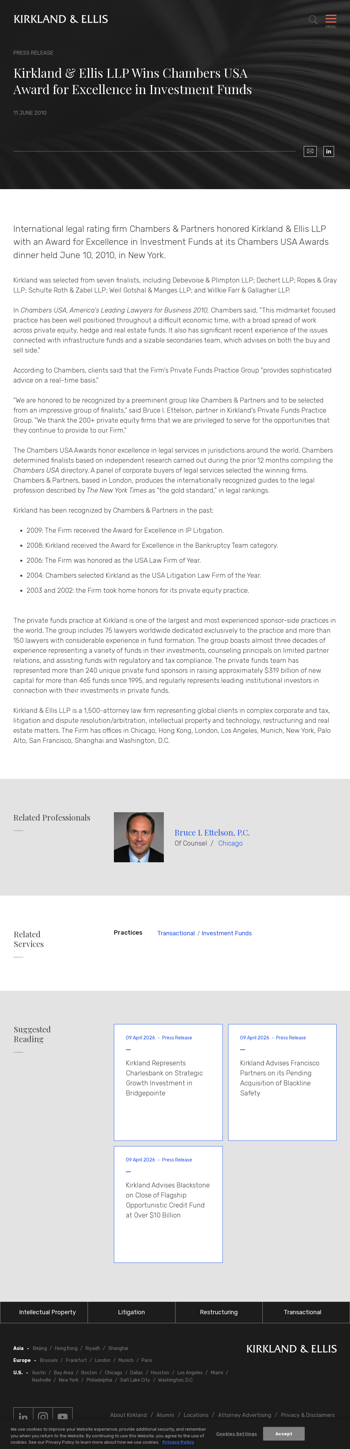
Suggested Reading (32, 1034)
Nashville (41, 1380)
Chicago (230, 843)
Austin (39, 1373)
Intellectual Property (47, 1312)
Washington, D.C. (175, 1380)
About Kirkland (128, 1415)
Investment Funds (226, 933)
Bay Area (63, 1373)
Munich (126, 1360)
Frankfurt (76, 1360)
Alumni (165, 1415)
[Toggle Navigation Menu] (331, 20)
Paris (147, 1360)
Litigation (131, 1312)
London (103, 1360)
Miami (217, 1373)
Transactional (176, 933)
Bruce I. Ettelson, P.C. (212, 832)
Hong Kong (66, 1348)
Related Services (29, 939)
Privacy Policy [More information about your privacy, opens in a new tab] (178, 1443)
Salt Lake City (135, 1380)
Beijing (40, 1348)
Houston (160, 1373)
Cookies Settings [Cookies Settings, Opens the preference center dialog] (236, 1434)
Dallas (136, 1373)
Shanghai (118, 1348)
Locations (196, 1415)
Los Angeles (190, 1373)
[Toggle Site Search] (313, 20)
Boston (89, 1373)
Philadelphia (99, 1380)
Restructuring (219, 1312)
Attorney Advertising (244, 1415)
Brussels (49, 1360)
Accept (283, 1434)
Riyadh (93, 1348)
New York (69, 1380)
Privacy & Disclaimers (308, 1415)
